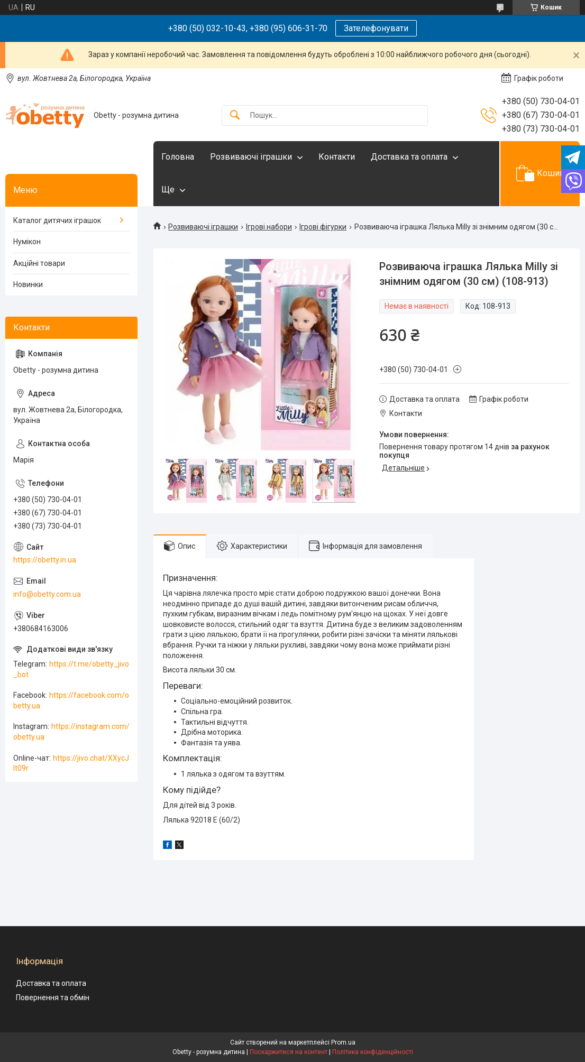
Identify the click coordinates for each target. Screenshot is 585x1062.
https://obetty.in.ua (44, 560)
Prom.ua (343, 1042)
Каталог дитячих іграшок (57, 220)
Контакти (336, 157)
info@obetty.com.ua (47, 594)
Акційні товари (39, 263)
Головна (177, 157)
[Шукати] (234, 115)
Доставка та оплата (409, 157)
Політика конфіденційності (372, 1052)
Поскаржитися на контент (288, 1052)
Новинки (28, 284)
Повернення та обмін (52, 997)
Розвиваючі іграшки (251, 157)
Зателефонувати (376, 28)
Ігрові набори (269, 227)
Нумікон (27, 241)
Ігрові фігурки (322, 227)
